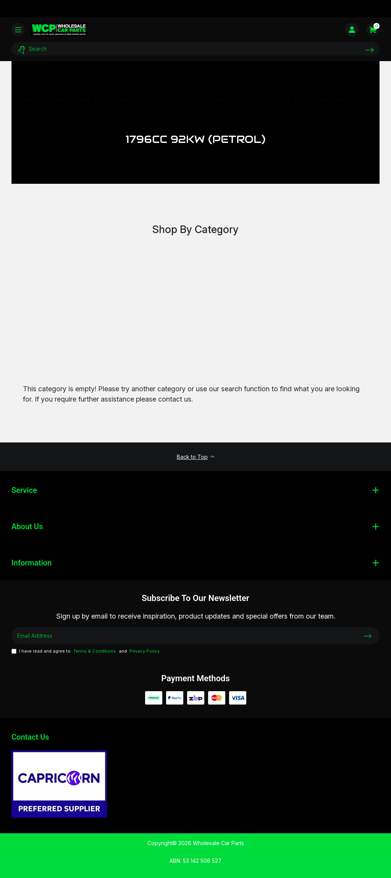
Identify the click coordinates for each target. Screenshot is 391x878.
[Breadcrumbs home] (30, 99)
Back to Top (195, 457)
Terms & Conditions (94, 651)
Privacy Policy (144, 651)
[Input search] (195, 48)
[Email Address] (195, 635)
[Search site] (369, 49)
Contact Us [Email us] (30, 737)
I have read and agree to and (85, 651)
